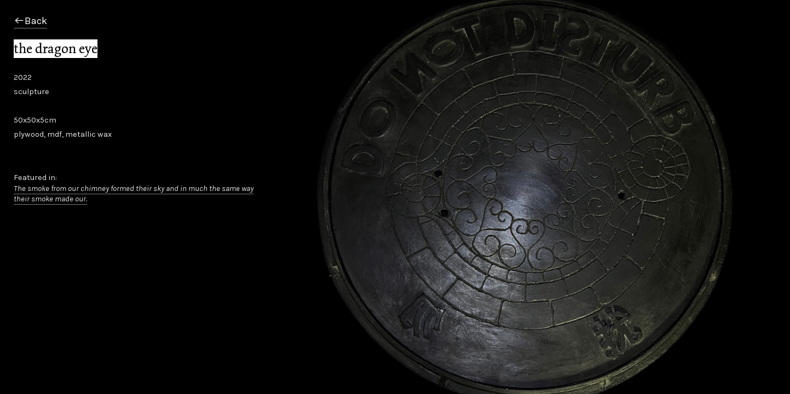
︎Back (30, 21)
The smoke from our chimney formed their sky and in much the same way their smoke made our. (133, 194)
